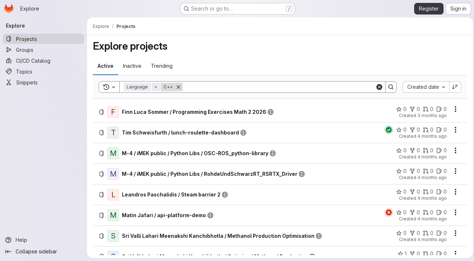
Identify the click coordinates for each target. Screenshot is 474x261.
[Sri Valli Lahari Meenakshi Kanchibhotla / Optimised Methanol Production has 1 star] (400, 254)
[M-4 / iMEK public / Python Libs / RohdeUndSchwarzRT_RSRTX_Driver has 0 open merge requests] (426, 171)
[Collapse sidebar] (43, 251)
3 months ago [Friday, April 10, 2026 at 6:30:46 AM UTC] (430, 115)
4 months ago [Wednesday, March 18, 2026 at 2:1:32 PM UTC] (430, 157)
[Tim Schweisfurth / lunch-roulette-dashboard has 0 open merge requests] (426, 130)
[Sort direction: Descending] (453, 87)
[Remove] (178, 87)
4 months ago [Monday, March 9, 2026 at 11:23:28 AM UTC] (430, 218)
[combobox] (424, 87)
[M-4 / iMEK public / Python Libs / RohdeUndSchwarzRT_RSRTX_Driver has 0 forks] (413, 171)
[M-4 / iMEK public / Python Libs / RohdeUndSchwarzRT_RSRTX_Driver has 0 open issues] (439, 171)
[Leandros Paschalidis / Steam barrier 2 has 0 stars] (399, 192)
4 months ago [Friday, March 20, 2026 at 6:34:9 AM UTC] (430, 136)
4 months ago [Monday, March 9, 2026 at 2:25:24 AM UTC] (430, 239)
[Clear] (377, 87)
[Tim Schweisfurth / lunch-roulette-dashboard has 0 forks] (413, 130)
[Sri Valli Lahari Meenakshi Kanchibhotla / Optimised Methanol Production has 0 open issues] (439, 254)
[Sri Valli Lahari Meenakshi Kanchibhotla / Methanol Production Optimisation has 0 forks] (413, 233)
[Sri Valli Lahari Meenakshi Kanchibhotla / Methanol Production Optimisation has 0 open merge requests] (426, 233)
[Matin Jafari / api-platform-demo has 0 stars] (399, 212)
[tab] (105, 66)
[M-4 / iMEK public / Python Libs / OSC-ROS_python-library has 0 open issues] (439, 150)
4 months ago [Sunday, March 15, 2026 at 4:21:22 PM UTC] (430, 198)
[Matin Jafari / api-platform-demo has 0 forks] (413, 212)
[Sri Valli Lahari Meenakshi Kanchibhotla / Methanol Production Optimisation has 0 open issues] (439, 233)
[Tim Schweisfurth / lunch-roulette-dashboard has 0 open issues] (439, 130)
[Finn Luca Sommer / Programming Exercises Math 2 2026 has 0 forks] (413, 109)
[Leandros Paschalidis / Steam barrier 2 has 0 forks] (413, 192)
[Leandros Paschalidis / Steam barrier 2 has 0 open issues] (439, 192)
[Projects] (43, 39)
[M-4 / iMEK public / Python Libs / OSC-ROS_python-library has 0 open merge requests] (426, 150)
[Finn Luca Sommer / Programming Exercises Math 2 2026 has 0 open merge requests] (426, 109)
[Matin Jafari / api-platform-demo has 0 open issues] (439, 212)
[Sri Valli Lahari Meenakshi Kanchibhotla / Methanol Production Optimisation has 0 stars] (399, 233)
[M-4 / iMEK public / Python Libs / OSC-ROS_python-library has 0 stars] (399, 150)
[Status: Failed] (387, 212)
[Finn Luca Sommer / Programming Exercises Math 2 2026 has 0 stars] (399, 109)
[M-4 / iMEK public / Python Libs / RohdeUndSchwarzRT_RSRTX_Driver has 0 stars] (399, 171)
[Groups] (43, 50)
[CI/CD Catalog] (43, 60)
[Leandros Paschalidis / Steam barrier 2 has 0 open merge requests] (426, 192)
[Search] (278, 87)
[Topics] (43, 71)
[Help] (43, 240)
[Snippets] (43, 82)
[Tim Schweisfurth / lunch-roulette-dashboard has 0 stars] (399, 130)
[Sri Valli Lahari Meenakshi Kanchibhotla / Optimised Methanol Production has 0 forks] (413, 254)
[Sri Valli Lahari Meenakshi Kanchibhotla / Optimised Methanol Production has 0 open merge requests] (426, 254)
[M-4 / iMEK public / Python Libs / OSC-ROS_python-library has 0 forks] (413, 150)
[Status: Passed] (387, 129)
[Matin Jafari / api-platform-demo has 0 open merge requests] (426, 212)
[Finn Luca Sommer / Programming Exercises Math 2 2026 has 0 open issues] (439, 109)
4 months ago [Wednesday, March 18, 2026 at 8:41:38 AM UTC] (430, 177)
